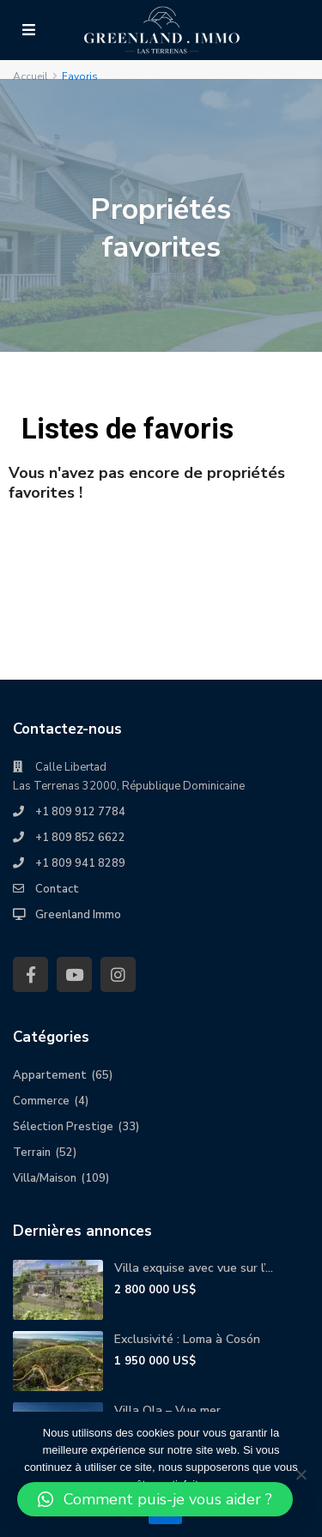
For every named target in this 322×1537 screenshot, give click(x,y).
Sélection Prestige (63, 1127)
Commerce (41, 1101)
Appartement (50, 1075)
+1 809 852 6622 (80, 837)
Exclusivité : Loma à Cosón (187, 1339)
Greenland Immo (78, 915)
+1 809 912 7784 (80, 812)
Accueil (30, 76)
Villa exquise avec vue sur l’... (193, 1268)
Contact (57, 889)
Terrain (32, 1152)
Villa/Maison (44, 1178)
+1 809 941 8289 (80, 863)
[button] (155, 1499)
